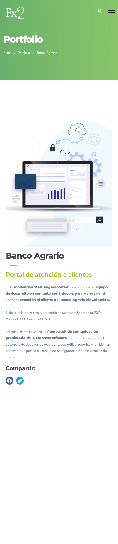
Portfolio (24, 53)
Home (7, 53)
